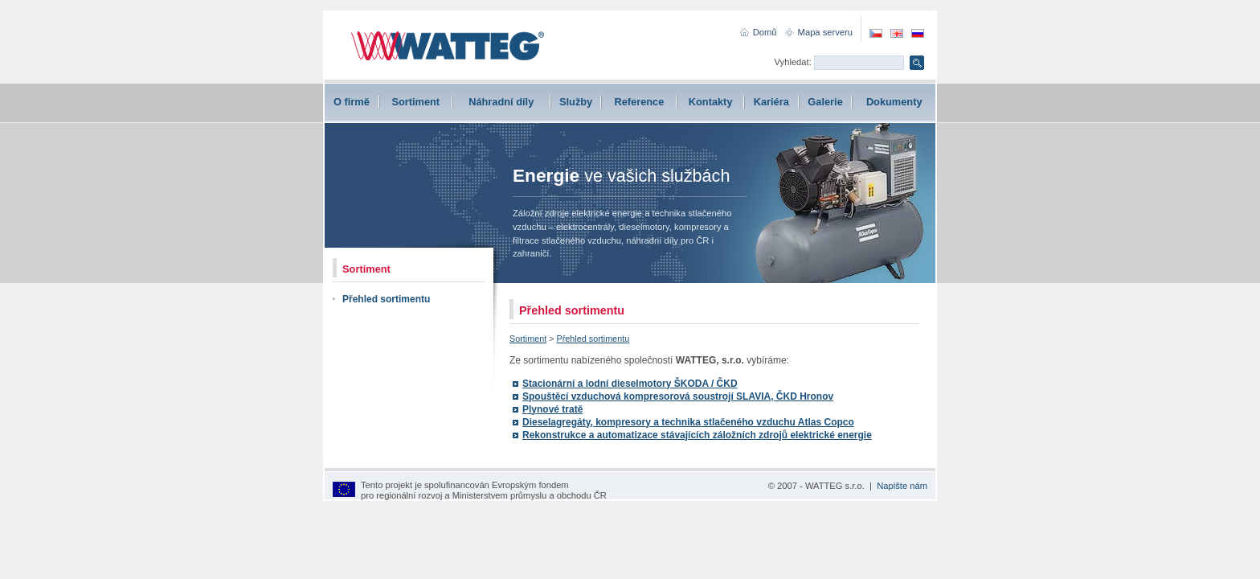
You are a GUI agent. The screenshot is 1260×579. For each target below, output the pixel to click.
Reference (639, 102)
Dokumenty (894, 102)
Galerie (825, 102)
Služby (575, 102)
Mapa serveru (825, 32)
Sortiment (415, 102)
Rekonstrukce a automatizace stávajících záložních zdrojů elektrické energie (697, 435)
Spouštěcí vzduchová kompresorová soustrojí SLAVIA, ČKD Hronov (677, 396)
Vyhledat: (793, 62)
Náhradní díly (501, 102)
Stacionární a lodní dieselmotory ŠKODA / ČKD (630, 383)
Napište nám (902, 486)
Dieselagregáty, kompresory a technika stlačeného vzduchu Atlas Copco (688, 422)
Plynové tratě (552, 409)
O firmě (351, 102)
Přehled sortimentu (386, 299)
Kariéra (771, 102)
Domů (765, 32)
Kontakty (711, 102)
